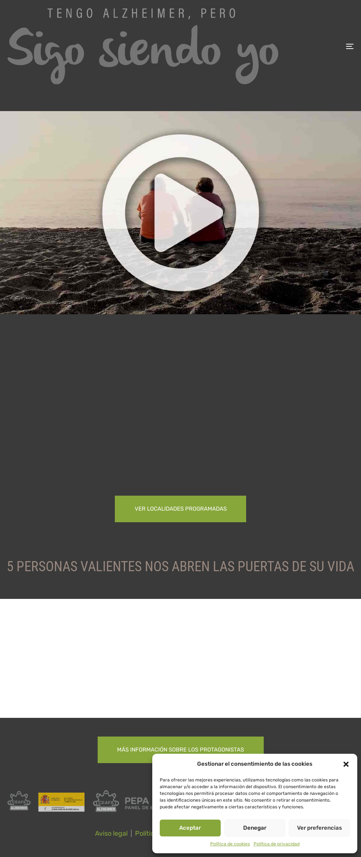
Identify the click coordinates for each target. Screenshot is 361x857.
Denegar (254, 827)
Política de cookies (230, 844)
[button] (346, 764)
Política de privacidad (277, 844)
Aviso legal (111, 833)
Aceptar (190, 827)
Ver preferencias (319, 827)
